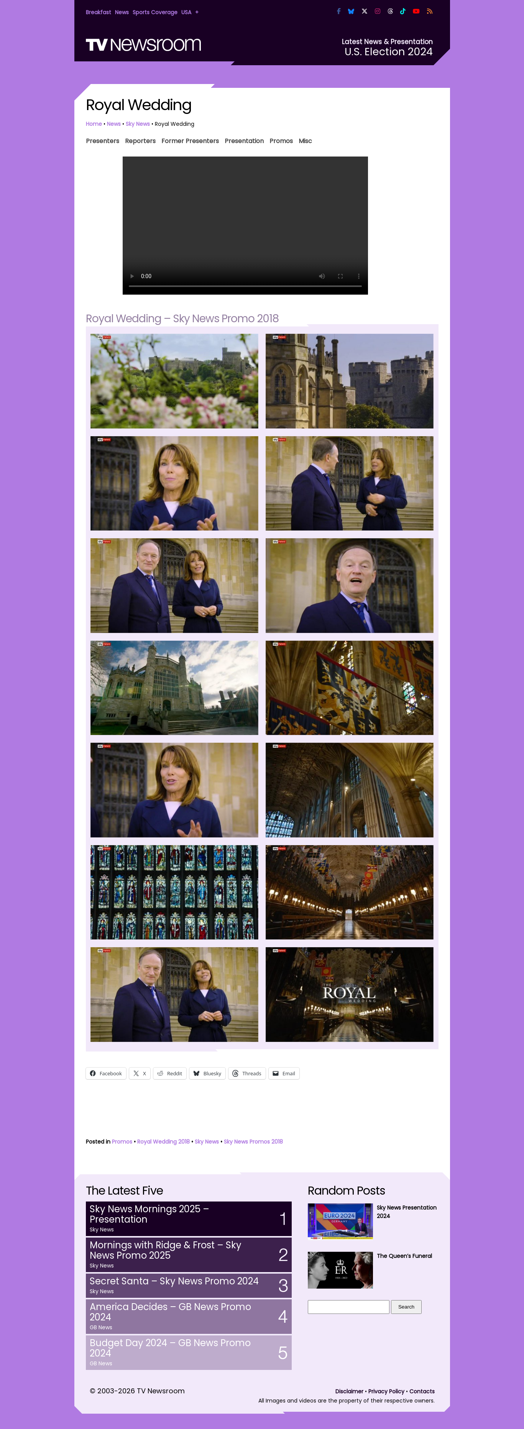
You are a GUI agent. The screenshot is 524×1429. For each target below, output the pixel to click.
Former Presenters (190, 140)
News (122, 12)
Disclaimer (349, 1391)
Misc (305, 140)
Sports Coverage (155, 12)
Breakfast (98, 12)
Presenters (102, 140)
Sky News (138, 124)
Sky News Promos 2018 (253, 1142)
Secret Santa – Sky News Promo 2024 (174, 1281)
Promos (281, 140)
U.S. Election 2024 (389, 52)
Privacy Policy (386, 1391)
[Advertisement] (262, 1110)
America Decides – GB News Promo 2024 (170, 1312)
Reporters (140, 140)
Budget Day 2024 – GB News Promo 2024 (170, 1348)
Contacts (422, 1391)
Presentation (244, 140)
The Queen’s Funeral (404, 1256)
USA (186, 12)
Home (94, 124)
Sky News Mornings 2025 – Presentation (149, 1214)
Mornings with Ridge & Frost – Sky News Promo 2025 (165, 1250)
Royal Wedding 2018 (163, 1142)
